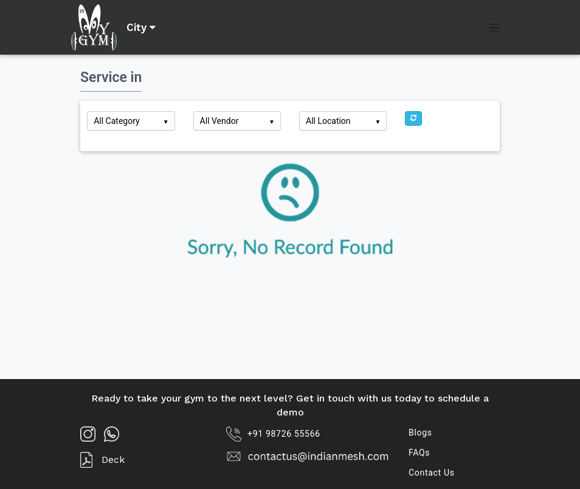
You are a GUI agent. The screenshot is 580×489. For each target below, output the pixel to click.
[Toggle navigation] (494, 27)
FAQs (419, 452)
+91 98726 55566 (273, 434)
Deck (102, 460)
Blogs (420, 432)
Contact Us (432, 472)
